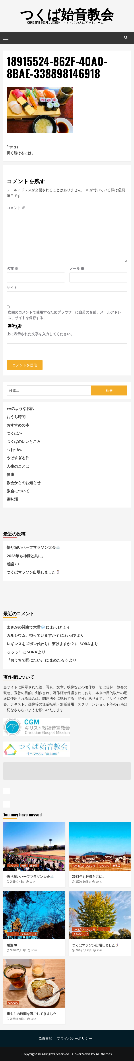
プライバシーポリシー (74, 1038)
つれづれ (14, 449)
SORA (32, 881)
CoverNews (81, 1054)
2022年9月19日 (18, 1018)
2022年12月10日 (18, 950)
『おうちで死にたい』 (25, 660)
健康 (10, 474)
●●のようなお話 (20, 408)
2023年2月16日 (83, 881)
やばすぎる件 (18, 458)
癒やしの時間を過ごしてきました (31, 1013)
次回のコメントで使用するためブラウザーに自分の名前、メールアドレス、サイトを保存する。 (64, 315)
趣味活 (12, 499)
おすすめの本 (18, 425)
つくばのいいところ (24, 441)
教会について (18, 491)
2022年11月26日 (84, 950)
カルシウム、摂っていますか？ (33, 635)
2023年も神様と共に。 (26, 555)
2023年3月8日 (17, 881)
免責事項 (45, 1038)
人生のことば (18, 466)
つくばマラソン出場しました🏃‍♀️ (33, 572)
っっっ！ (14, 652)
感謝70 (13, 564)
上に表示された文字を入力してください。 (40, 334)
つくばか (14, 433)
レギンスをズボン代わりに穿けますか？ (40, 643)
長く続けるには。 (67, 149)
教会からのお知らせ (24, 482)
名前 (12, 268)
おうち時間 (16, 416)
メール (76, 268)
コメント (16, 208)
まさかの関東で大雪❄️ (26, 627)
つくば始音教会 (67, 13)
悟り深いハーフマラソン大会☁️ (33, 547)
